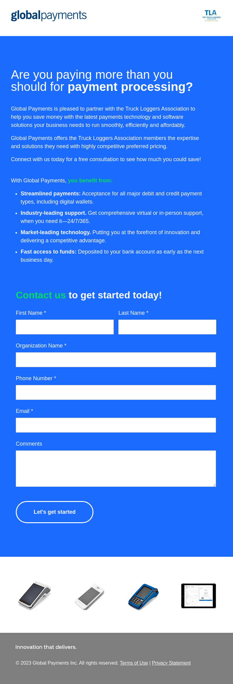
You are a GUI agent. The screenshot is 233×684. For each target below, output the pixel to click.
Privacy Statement (171, 663)
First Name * (31, 313)
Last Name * (133, 313)
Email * (24, 411)
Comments (29, 444)
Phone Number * (36, 378)
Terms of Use (134, 663)
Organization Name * (41, 346)
